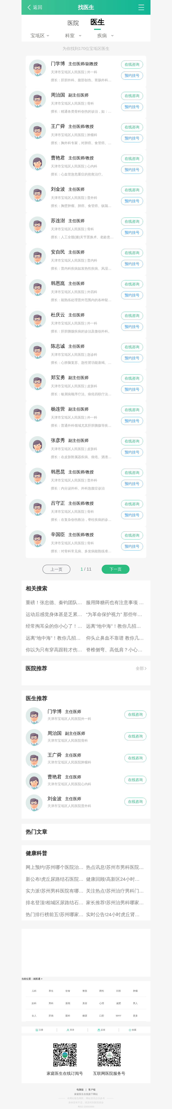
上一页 (56, 569)
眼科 (68, 1015)
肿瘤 (135, 991)
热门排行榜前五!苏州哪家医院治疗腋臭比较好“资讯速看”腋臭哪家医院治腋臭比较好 (56, 914)
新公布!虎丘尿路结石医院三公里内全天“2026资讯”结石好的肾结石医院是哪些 (56, 879)
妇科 (34, 1003)
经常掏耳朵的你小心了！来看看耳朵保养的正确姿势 (56, 626)
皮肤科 (92, 386)
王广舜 (55, 755)
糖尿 (84, 1015)
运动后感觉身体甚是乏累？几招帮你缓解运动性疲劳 (56, 614)
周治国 (55, 733)
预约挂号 (132, 75)
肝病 (51, 1015)
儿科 (34, 991)
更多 (135, 1015)
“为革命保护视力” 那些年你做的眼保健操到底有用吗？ (116, 614)
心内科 (92, 166)
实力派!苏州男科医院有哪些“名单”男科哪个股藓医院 (56, 891)
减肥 (118, 1003)
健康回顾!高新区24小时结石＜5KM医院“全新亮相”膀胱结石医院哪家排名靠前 (116, 879)
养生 (51, 991)
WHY (118, 1015)
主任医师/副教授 (74, 63)
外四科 (92, 292)
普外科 (92, 198)
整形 (84, 991)
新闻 (68, 1003)
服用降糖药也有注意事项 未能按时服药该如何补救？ (116, 602)
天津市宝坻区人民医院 (68, 72)
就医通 (36, 978)
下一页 (116, 569)
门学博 (55, 711)
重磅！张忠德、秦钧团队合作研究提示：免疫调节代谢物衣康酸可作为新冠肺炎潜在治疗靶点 (56, 602)
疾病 (102, 35)
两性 (101, 991)
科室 (70, 35)
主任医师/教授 (72, 126)
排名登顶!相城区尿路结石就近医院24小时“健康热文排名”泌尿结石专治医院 (56, 902)
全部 (140, 668)
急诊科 (92, 354)
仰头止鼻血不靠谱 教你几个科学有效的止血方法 (116, 638)
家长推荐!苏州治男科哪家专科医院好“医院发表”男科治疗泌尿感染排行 (116, 902)
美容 (84, 1003)
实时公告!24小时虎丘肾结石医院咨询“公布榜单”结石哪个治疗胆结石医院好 (116, 914)
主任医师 (67, 189)
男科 (51, 1003)
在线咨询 (132, 64)
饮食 (68, 991)
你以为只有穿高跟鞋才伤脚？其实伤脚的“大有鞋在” (56, 649)
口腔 (101, 1015)
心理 (101, 1003)
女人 (34, 1015)
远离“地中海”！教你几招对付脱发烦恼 (116, 626)
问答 (118, 991)
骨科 (90, 103)
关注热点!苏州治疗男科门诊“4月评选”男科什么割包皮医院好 (116, 891)
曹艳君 (55, 776)
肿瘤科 (92, 135)
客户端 (91, 1089)
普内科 (92, 260)
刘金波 (55, 798)
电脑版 (80, 1089)
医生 (97, 22)
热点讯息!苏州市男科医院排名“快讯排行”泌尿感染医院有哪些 (116, 867)
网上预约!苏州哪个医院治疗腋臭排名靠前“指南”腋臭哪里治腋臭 (56, 867)
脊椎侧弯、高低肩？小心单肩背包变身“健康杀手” (116, 649)
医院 (73, 23)
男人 (135, 1003)
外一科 (92, 72)
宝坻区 (38, 35)
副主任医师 (70, 95)
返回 (37, 7)
